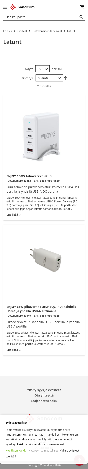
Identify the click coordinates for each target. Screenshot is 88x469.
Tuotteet (22, 31)
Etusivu (8, 31)
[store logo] (22, 7)
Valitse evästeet (69, 450)
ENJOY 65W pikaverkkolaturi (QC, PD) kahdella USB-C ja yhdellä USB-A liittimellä (41, 309)
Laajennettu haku (44, 401)
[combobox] (44, 17)
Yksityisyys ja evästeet (44, 390)
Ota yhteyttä (44, 395)
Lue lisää (10, 456)
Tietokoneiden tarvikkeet (47, 31)
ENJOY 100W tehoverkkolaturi (29, 176)
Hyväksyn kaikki (15, 450)
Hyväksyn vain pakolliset (43, 450)
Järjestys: (27, 78)
